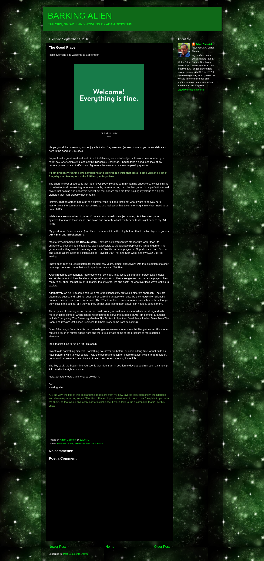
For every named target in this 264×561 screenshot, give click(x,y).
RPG (70, 443)
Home (110, 546)
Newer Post (57, 546)
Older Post (162, 546)
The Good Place (94, 443)
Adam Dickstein (204, 44)
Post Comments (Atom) (75, 554)
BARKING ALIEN (80, 15)
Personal (61, 443)
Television (79, 443)
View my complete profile (191, 89)
